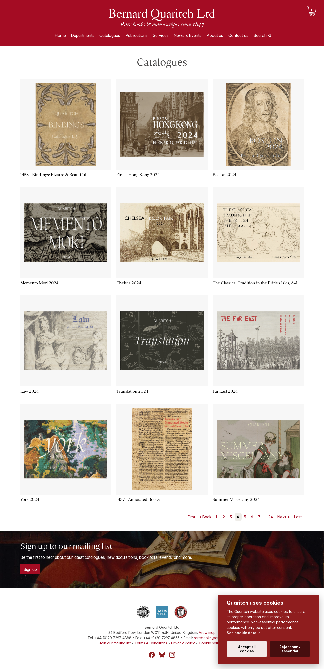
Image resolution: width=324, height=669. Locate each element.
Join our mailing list (115, 643)
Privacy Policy (183, 643)
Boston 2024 (224, 174)
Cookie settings (212, 643)
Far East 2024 (225, 391)
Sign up (30, 569)
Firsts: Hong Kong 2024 (138, 174)
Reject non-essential (289, 649)
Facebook (152, 655)
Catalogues (109, 35)
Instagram (172, 655)
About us (215, 35)
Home (60, 35)
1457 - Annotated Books (138, 499)
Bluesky (162, 655)
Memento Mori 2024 (39, 283)
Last (298, 516)
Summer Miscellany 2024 (236, 499)
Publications (136, 35)
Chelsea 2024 (128, 283)
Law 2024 (29, 391)
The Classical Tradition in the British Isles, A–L (255, 283)
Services (161, 35)
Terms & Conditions (151, 643)
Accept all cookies (247, 649)
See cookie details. (244, 633)
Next (282, 516)
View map (207, 632)
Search (260, 35)
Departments (82, 35)
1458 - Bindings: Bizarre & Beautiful (53, 174)
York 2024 (29, 499)
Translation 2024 (132, 391)
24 (270, 516)
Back (206, 516)
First (191, 516)
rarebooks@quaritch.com (215, 638)
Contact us (238, 35)
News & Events (187, 35)
